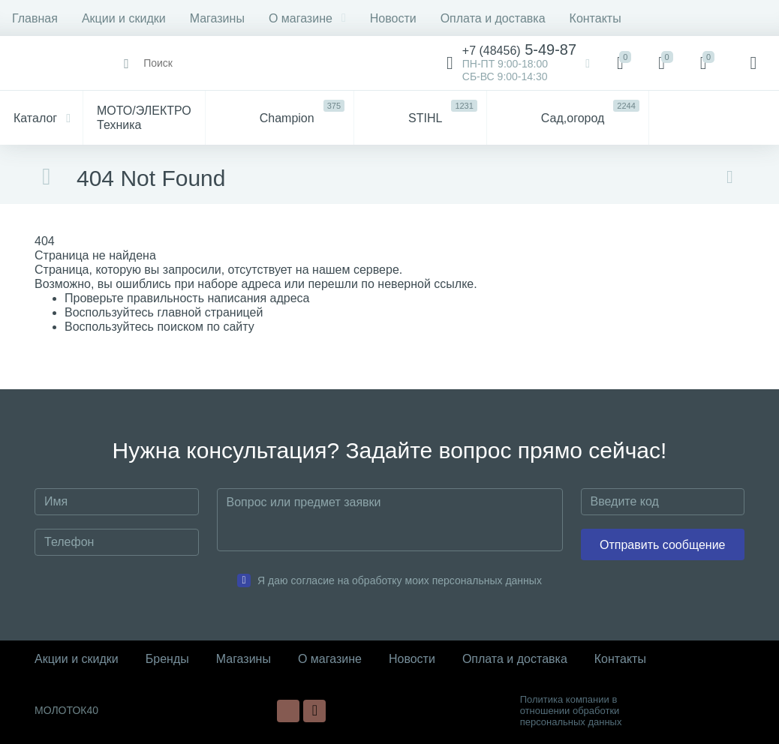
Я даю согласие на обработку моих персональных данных (399, 580)
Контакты (595, 18)
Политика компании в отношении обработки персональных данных (571, 711)
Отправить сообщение (662, 544)
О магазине (307, 18)
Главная (35, 18)
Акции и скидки (124, 18)
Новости (393, 18)
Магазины (217, 18)
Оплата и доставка (493, 18)
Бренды (167, 658)
